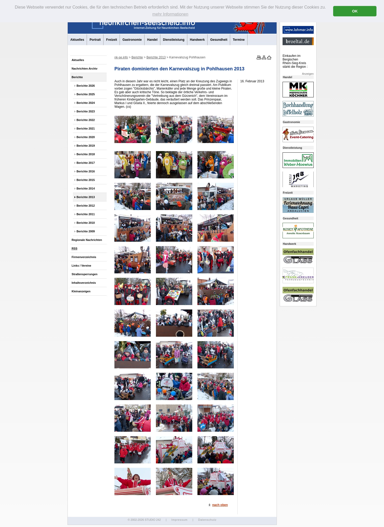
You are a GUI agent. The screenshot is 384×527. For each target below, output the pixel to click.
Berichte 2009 (86, 231)
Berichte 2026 (86, 85)
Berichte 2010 (86, 222)
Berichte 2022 (86, 119)
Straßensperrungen (85, 274)
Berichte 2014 (86, 188)
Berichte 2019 (86, 145)
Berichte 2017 (86, 162)
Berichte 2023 (86, 111)
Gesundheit (218, 40)
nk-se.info (121, 57)
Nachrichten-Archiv (85, 68)
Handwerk (197, 40)
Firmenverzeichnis (84, 257)
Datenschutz (207, 519)
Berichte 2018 (86, 154)
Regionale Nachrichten (87, 239)
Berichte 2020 (86, 137)
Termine (239, 40)
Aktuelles (77, 40)
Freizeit (111, 40)
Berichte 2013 (86, 197)
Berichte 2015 (86, 179)
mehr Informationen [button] (170, 14)
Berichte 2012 (86, 205)
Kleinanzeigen (81, 291)
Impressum (179, 519)
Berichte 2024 (86, 102)
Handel (152, 40)
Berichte (77, 77)
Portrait (95, 40)
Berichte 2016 (86, 171)
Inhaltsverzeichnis (84, 282)
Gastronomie (132, 40)
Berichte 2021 (86, 128)
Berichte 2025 (86, 94)
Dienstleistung (173, 40)
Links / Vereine (81, 265)
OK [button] (355, 11)
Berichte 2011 (86, 214)
